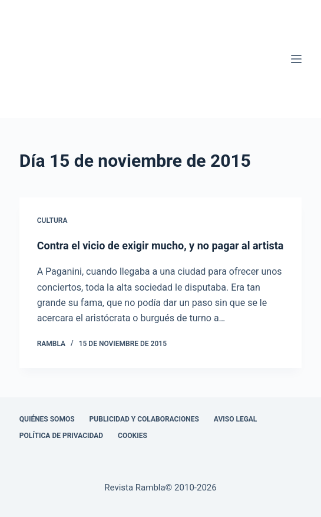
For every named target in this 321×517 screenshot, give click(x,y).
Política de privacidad (61, 436)
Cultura (52, 220)
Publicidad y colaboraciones (144, 419)
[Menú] (296, 59)
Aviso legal (235, 419)
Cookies (132, 436)
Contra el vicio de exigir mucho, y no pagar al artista (160, 245)
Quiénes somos (47, 419)
